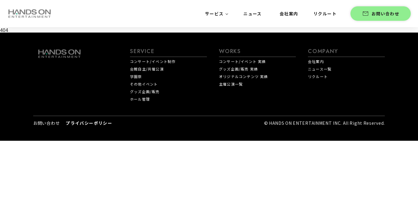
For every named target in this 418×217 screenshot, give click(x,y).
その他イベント (144, 83)
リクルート (318, 76)
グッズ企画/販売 (145, 91)
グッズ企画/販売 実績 (238, 68)
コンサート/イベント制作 (153, 61)
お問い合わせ (380, 13)
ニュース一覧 (319, 68)
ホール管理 (140, 99)
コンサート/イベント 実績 (242, 61)
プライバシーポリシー (89, 123)
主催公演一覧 (231, 83)
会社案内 (316, 61)
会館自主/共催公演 (147, 68)
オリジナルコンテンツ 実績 (243, 76)
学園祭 (136, 76)
